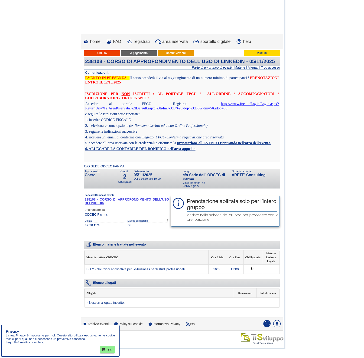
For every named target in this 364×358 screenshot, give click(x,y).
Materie (239, 67)
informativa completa (29, 342)
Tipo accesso (270, 67)
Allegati (253, 67)
